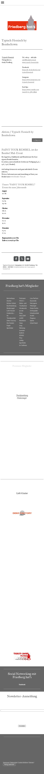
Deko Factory (11, 320)
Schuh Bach (34, 323)
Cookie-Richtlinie (23, 762)
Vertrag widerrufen (9, 764)
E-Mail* (3, 708)
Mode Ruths (34, 308)
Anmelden (22, 726)
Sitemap (31, 762)
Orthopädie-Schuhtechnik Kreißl (34, 313)
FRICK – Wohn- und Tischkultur (23, 303)
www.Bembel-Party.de (18, 177)
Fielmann (22, 298)
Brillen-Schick (11, 303)
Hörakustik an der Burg (23, 310)
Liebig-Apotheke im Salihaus (23, 342)
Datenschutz (13, 762)
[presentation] (16, 718)
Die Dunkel (10, 323)
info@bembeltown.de (29, 60)
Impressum (6, 762)
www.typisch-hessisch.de (30, 62)
